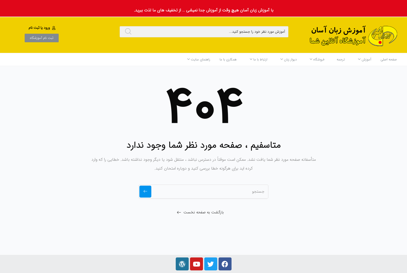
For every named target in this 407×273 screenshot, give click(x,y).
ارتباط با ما (258, 59)
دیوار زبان (288, 59)
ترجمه (341, 59)
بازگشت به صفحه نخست (204, 212)
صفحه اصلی (389, 59)
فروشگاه (317, 59)
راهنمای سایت (198, 59)
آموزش (364, 59)
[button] (43, 28)
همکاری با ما (228, 59)
